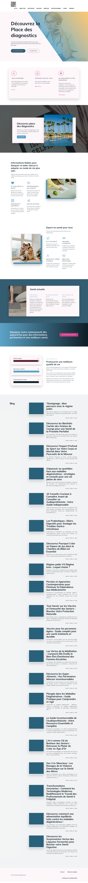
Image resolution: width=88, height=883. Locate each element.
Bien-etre (22, 9)
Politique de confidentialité (69, 879)
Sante (65, 9)
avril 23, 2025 (73, 419)
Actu (15, 9)
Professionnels (56, 9)
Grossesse (31, 9)
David (67, 419)
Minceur (46, 9)
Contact (62, 873)
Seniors (71, 9)
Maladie (38, 9)
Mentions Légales (72, 873)
